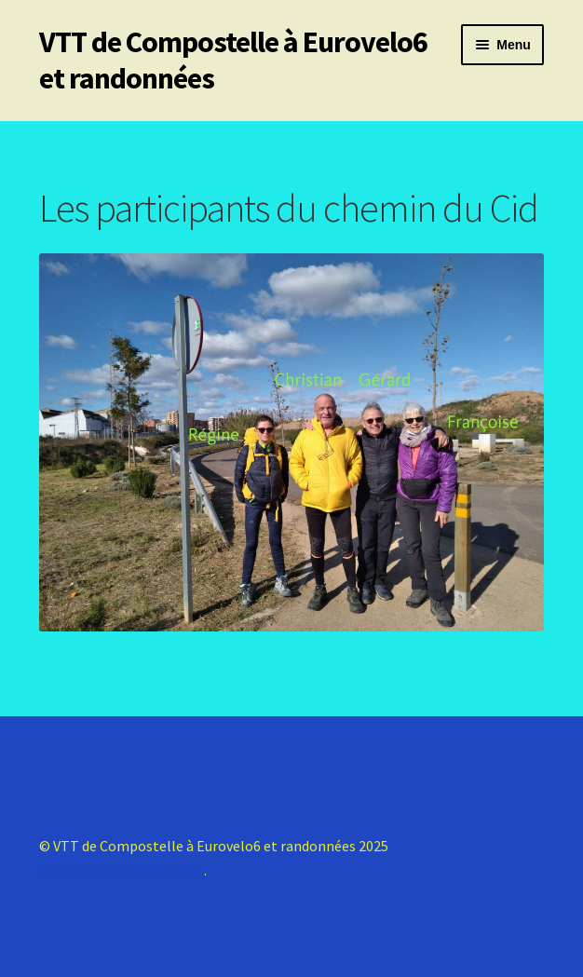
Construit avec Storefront (121, 870)
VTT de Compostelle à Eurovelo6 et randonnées (233, 60)
